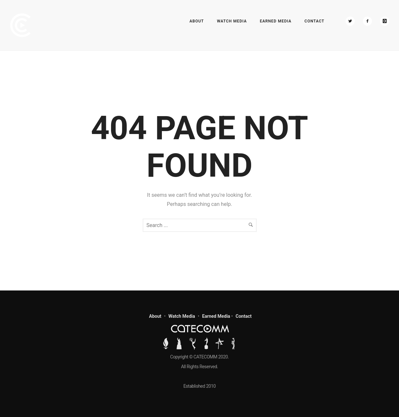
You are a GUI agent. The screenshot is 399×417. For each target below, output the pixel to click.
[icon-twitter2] (352, 21)
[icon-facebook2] (369, 21)
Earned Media (276, 21)
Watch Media (232, 21)
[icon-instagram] (384, 21)
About (197, 21)
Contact (314, 21)
